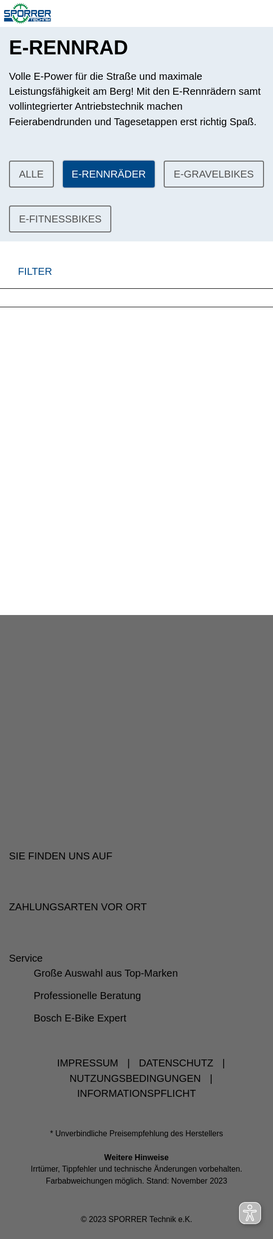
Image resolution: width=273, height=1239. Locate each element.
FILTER (26, 271)
